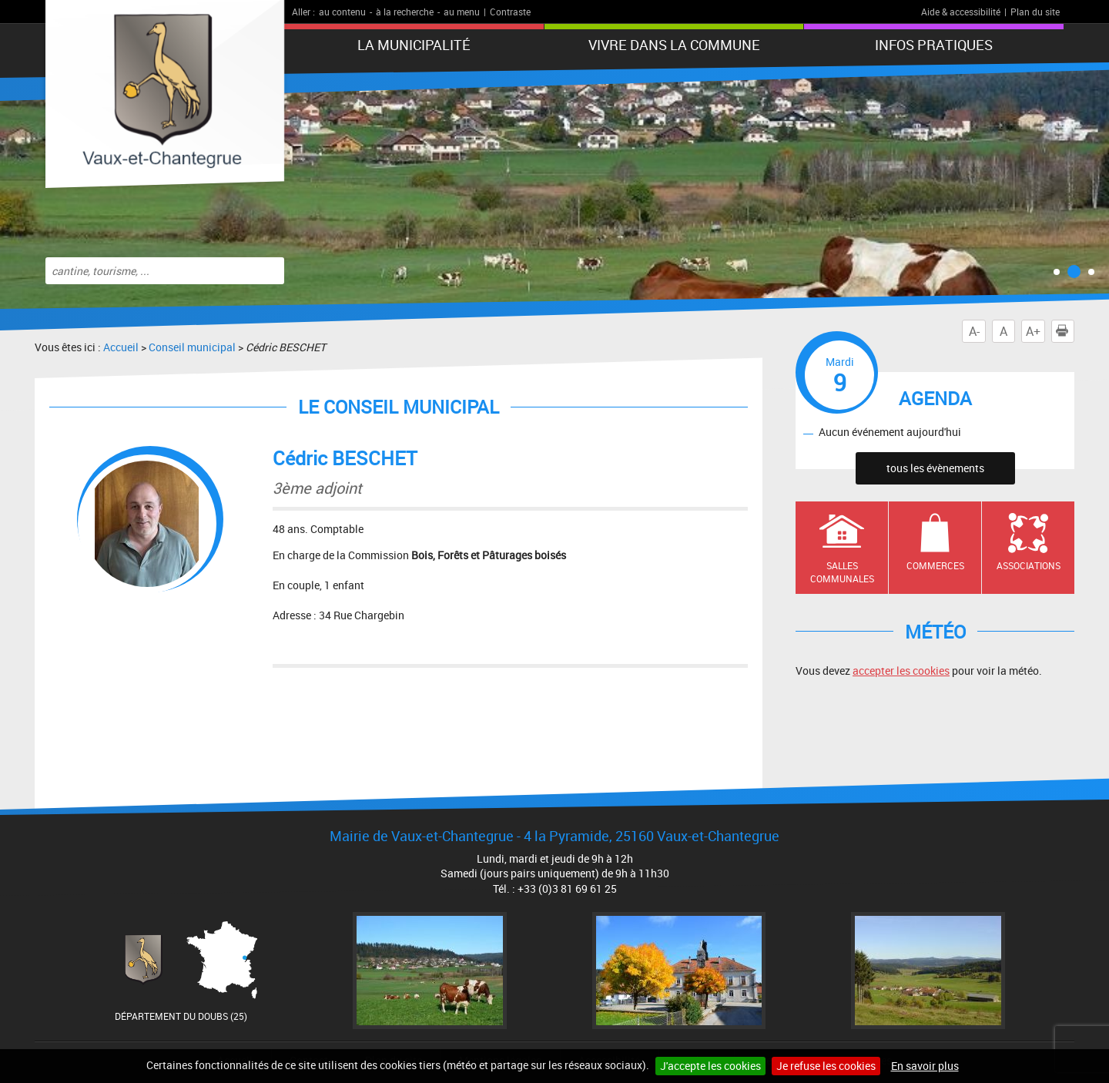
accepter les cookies (901, 670)
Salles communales (842, 572)
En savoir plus (925, 1065)
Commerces (935, 565)
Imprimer (1065, 331)
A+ (1033, 331)
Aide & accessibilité (960, 11)
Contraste (510, 11)
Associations (1028, 565)
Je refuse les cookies (826, 1065)
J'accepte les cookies (710, 1065)
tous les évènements (935, 468)
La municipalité (414, 44)
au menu (462, 11)
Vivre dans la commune (674, 44)
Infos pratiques (934, 44)
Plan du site (1035, 11)
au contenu (342, 11)
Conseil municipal (192, 347)
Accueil (121, 347)
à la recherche (405, 11)
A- (974, 331)
